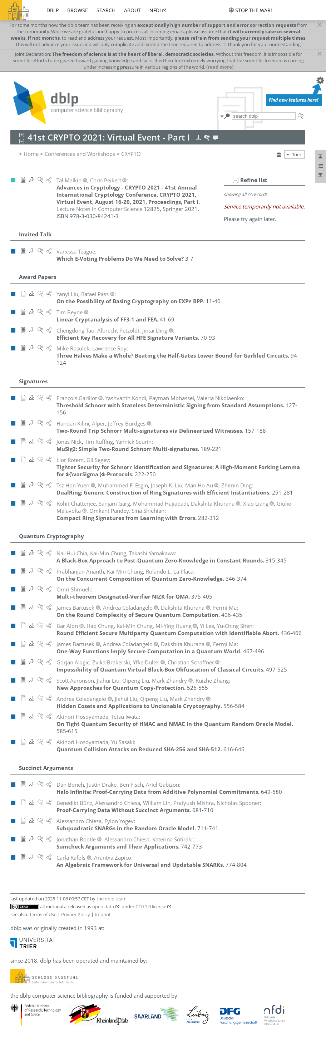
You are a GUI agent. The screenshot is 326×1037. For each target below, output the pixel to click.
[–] (235, 179)
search (106, 10)
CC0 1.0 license (150, 906)
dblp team (116, 898)
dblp (52, 10)
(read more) (219, 67)
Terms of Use (42, 914)
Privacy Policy (75, 914)
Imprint (103, 914)
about (132, 10)
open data (103, 906)
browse (77, 10)
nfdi (155, 10)
